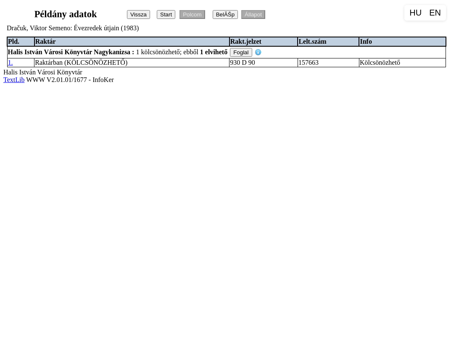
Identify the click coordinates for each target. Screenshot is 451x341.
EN (435, 12)
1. (10, 62)
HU (415, 12)
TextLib (13, 79)
